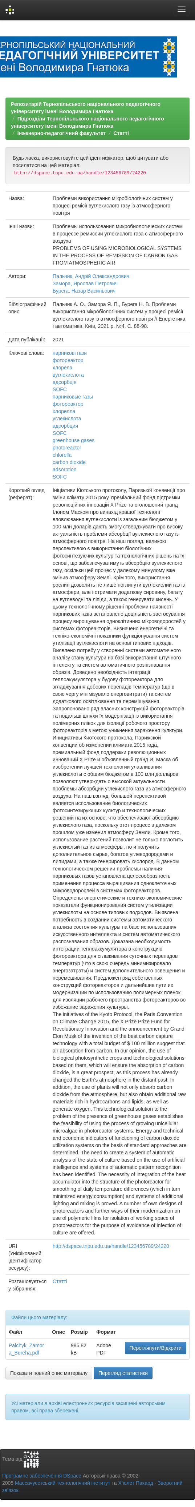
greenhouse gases (73, 440)
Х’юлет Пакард (135, 1483)
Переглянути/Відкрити (156, 1348)
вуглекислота (68, 375)
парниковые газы (73, 397)
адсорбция (65, 426)
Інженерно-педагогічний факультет (61, 133)
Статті (121, 133)
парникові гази (70, 353)
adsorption (64, 469)
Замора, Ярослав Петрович (85, 283)
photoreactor (67, 448)
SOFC (60, 389)
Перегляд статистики (123, 1373)
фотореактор (68, 360)
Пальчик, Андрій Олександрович (91, 276)
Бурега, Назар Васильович (84, 291)
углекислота (67, 418)
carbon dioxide (69, 462)
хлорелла (64, 411)
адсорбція (64, 382)
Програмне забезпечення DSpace (41, 1476)
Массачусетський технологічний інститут (62, 1483)
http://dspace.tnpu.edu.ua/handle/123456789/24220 (111, 1246)
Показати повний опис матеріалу (49, 1373)
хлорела (62, 367)
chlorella (62, 455)
